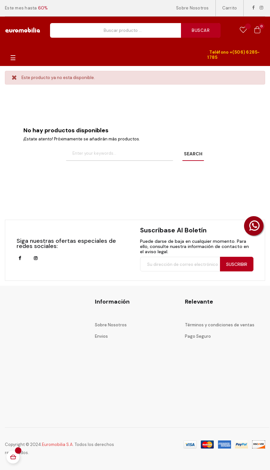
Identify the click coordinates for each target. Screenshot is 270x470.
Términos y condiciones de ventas (219, 325)
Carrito (229, 8)
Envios (101, 336)
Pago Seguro (198, 336)
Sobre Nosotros (192, 8)
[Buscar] (119, 154)
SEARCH (193, 154)
